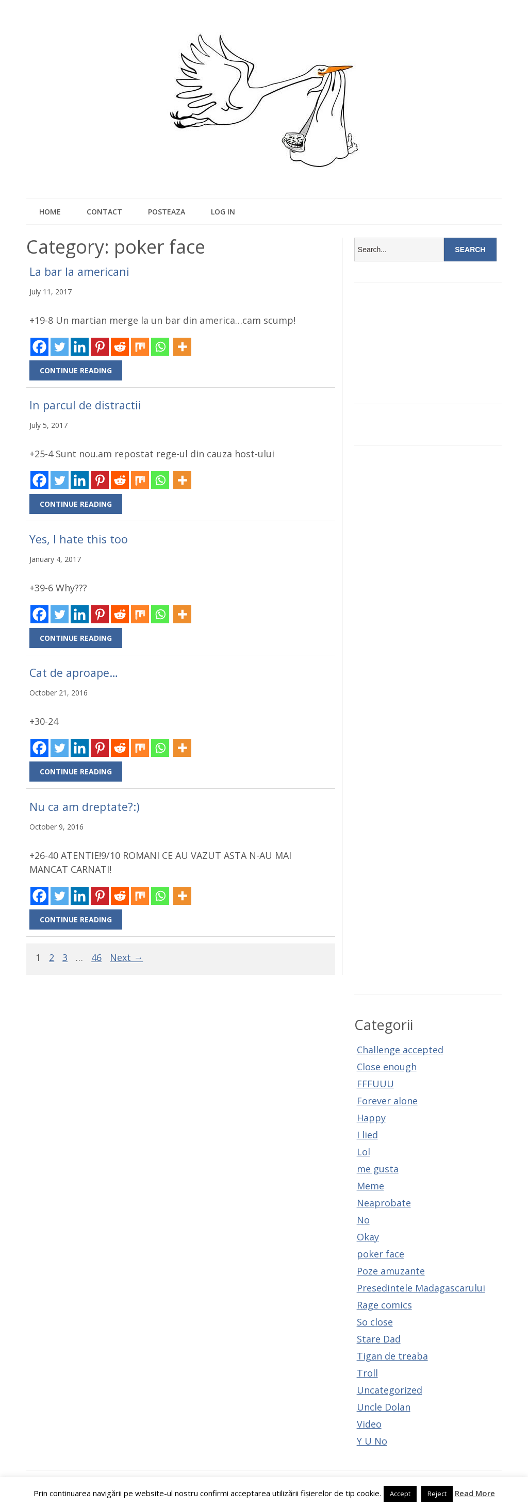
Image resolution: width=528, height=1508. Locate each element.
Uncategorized (389, 1390)
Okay (368, 1237)
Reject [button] (437, 1493)
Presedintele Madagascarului (421, 1288)
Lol (363, 1152)
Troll (367, 1373)
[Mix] (140, 347)
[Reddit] (120, 347)
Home (50, 212)
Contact (104, 212)
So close (375, 1322)
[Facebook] (39, 347)
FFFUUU (375, 1084)
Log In (223, 212)
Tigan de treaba (392, 1356)
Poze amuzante (391, 1271)
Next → (126, 958)
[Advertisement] (428, 720)
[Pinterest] (100, 347)
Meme (370, 1186)
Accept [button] (400, 1493)
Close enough (387, 1066)
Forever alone (387, 1101)
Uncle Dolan (383, 1407)
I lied (367, 1135)
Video (369, 1424)
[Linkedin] (80, 347)
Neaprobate (384, 1203)
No (363, 1220)
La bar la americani (79, 271)
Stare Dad (379, 1339)
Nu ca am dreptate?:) (84, 806)
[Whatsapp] (160, 347)
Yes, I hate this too (78, 539)
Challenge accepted (400, 1049)
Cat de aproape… (73, 672)
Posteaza (166, 212)
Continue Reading (76, 370)
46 (96, 958)
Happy (371, 1118)
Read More (475, 1493)
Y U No (372, 1441)
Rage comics (384, 1305)
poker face (380, 1254)
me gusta (378, 1169)
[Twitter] (60, 347)
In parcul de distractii (85, 404)
